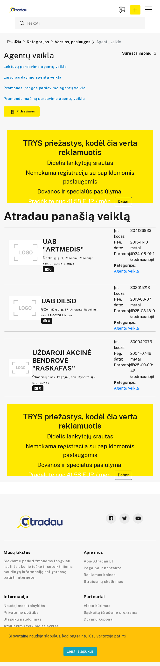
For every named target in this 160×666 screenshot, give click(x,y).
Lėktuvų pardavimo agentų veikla (35, 67)
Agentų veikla (126, 271)
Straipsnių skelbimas (103, 581)
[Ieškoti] (80, 23)
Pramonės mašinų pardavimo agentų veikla (44, 98)
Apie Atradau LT (99, 561)
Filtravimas (23, 111)
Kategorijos (38, 42)
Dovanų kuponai (99, 619)
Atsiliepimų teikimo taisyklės (31, 626)
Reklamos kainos (100, 575)
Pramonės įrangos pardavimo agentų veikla (44, 88)
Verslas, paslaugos (72, 42)
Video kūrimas (97, 606)
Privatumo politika (21, 612)
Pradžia (14, 41)
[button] (135, 10)
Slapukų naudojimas (23, 619)
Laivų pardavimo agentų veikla (33, 77)
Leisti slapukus (80, 651)
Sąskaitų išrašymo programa (111, 612)
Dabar (123, 201)
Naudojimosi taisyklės (24, 606)
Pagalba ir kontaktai (103, 568)
